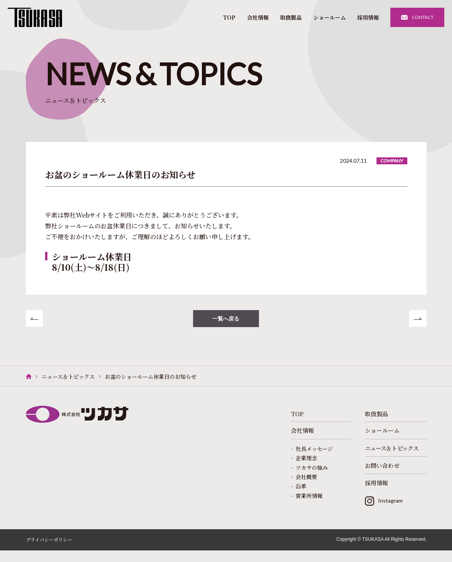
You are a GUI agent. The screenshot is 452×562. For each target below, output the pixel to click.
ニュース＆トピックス (68, 379)
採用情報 (368, 17)
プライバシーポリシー (49, 551)
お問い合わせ (383, 472)
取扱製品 (291, 17)
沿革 (301, 492)
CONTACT (423, 17)
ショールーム (329, 17)
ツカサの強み (312, 473)
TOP (229, 17)
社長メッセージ (314, 454)
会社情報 (258, 17)
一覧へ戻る (226, 320)
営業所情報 (309, 501)
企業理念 (306, 464)
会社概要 (306, 482)
